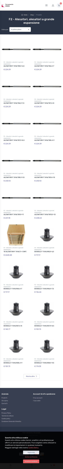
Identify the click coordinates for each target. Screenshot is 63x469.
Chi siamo (5, 401)
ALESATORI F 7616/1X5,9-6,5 (14, 66)
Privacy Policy (6, 413)
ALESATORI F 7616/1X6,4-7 (44, 66)
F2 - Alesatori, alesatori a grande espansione (13, 63)
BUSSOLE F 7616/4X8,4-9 (13, 363)
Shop (32, 15)
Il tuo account (37, 398)
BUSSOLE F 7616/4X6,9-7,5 (44, 289)
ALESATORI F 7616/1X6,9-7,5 (14, 103)
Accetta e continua (31, 461)
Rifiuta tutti (31, 452)
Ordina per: (5, 29)
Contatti (4, 403)
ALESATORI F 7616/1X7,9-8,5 (14, 140)
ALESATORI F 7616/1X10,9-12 (45, 214)
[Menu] (46, 5)
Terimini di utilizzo (8, 416)
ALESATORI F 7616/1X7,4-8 (44, 103)
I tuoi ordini (36, 401)
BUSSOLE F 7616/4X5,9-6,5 (44, 252)
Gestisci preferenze (31, 457)
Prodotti (4, 398)
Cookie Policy (33, 448)
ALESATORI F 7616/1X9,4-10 (44, 177)
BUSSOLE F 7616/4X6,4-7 (13, 289)
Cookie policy (6, 419)
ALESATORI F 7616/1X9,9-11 (14, 214)
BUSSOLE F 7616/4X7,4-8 (13, 326)
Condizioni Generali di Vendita (11, 421)
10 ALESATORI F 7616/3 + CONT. (15, 252)
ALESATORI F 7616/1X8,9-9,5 (14, 177)
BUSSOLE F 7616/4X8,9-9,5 (44, 363)
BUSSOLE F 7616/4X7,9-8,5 (44, 326)
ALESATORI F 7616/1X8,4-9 (44, 140)
